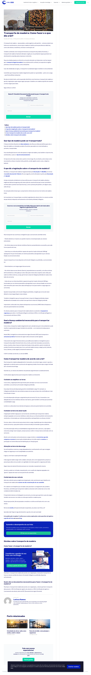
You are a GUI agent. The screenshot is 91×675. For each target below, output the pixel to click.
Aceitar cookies (73, 666)
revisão (12, 508)
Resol (48, 174)
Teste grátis (28, 659)
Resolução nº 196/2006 (39, 172)
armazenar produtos (9, 337)
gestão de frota (9, 518)
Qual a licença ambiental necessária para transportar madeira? (23, 131)
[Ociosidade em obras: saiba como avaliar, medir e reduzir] (17, 623)
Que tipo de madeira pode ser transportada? (18, 127)
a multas (43, 439)
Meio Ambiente (25, 144)
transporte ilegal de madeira (15, 62)
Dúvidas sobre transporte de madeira (16, 135)
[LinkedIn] (85, 671)
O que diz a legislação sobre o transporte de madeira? (20, 129)
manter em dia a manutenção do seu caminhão (31, 482)
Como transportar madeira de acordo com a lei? (19, 133)
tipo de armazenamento (23, 155)
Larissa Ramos (19, 600)
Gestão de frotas (8, 39)
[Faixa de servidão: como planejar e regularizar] (39, 623)
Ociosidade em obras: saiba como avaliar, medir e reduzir (16, 632)
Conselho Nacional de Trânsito (12, 174)
